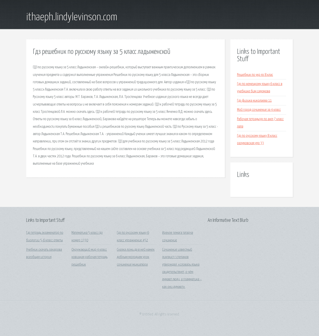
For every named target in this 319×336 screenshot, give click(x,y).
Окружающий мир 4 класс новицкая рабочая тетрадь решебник (90, 257)
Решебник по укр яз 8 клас (255, 75)
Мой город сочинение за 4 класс (259, 110)
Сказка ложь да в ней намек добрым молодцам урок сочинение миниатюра (136, 257)
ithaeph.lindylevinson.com (71, 17)
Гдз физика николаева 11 (254, 101)
